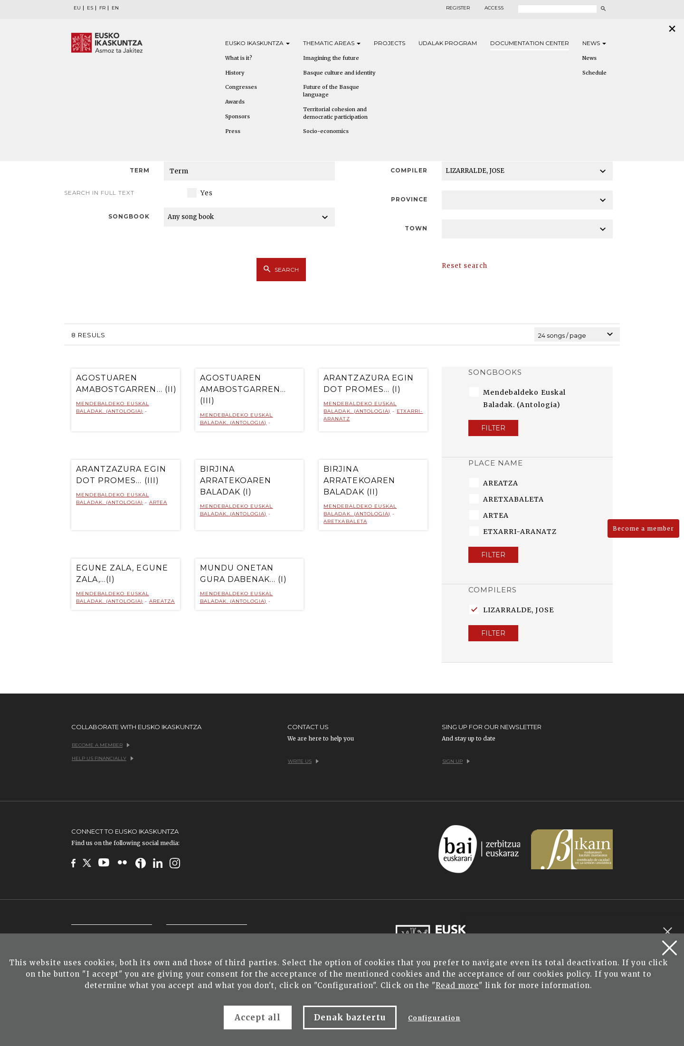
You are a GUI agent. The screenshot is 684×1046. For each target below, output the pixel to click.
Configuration (434, 1018)
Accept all (258, 1017)
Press (232, 131)
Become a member (643, 528)
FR (102, 8)
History (234, 72)
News (594, 43)
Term (140, 170)
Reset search (464, 266)
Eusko (257, 43)
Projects (389, 43)
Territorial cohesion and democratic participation (335, 113)
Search (281, 269)
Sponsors (237, 116)
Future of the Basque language (331, 91)
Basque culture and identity (339, 72)
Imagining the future (331, 58)
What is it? (238, 58)
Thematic (332, 43)
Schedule (594, 72)
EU (77, 8)
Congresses (241, 87)
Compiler (409, 170)
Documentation (529, 43)
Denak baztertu (350, 1017)
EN (115, 8)
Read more (457, 985)
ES (90, 8)
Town (416, 228)
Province (409, 199)
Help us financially (102, 758)
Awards (235, 101)
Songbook (129, 216)
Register (458, 8)
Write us (303, 761)
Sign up (456, 761)
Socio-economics (326, 131)
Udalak (447, 43)
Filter (493, 428)
